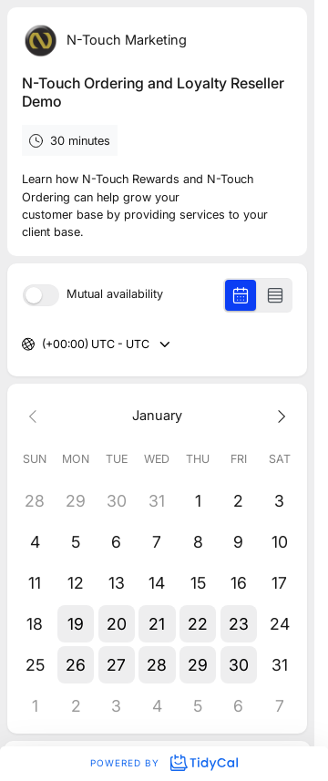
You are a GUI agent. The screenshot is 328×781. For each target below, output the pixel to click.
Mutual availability (115, 295)
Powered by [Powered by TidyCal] (164, 762)
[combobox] (43, 345)
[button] (76, 623)
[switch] (41, 295)
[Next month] (279, 415)
